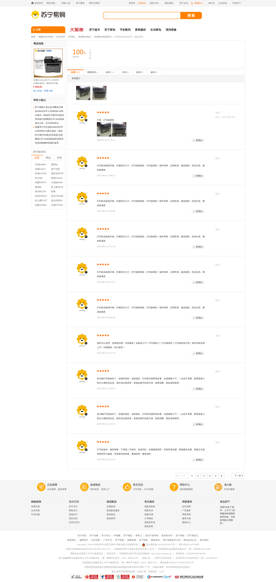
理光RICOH (40, 191)
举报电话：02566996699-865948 (191, 553)
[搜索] (144, 15)
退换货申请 (149, 522)
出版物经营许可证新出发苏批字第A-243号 (134, 549)
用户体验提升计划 (171, 540)
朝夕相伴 (204, 540)
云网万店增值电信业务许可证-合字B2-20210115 (87, 549)
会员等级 (35, 510)
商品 (48, 157)
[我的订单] (155, 3)
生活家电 (155, 29)
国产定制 (55, 169)
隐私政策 (155, 540)
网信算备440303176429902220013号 (177, 562)
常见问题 (35, 514)
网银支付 (73, 510)
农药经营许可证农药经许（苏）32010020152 (196, 558)
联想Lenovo (56, 178)
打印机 (71, 36)
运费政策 (111, 506)
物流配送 (112, 501)
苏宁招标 (143, 540)
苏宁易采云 (193, 535)
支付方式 (74, 501)
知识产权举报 (151, 535)
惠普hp (54, 164)
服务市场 (186, 518)
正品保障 (52, 484)
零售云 (138, 535)
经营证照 (111, 553)
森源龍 (38, 187)
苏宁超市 (94, 29)
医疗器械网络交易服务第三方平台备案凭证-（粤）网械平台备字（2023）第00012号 (98, 558)
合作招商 (186, 506)
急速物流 (95, 484)
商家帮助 (186, 514)
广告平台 (107, 540)
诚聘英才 (83, 540)
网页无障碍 (94, 3)
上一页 (181, 475)
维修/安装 (149, 514)
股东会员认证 (190, 540)
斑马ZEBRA (57, 200)
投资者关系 (166, 535)
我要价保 (148, 510)
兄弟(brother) (84, 36)
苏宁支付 (73, 506)
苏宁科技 (82, 535)
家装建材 (140, 29)
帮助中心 (185, 484)
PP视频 (116, 535)
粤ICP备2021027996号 (189, 544)
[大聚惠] (77, 29)
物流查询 (111, 518)
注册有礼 (142, 3)
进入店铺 (37, 91)
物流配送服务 (113, 510)
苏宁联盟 (119, 540)
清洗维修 (171, 29)
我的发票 (148, 526)
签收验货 (111, 514)
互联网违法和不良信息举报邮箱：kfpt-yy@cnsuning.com (145, 553)
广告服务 (186, 510)
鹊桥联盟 (131, 540)
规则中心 (186, 522)
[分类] (48, 29)
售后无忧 (138, 484)
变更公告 (146, 558)
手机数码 (125, 29)
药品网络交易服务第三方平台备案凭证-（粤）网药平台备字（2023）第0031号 (119, 562)
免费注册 (35, 506)
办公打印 (60, 36)
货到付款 (73, 518)
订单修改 (148, 518)
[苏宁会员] (184, 3)
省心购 (228, 484)
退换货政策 (149, 506)
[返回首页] (38, 3)
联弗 (53, 191)
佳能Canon (40, 169)
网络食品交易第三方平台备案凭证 (86, 553)
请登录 (132, 3)
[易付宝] (212, 3)
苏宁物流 (128, 535)
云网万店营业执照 (163, 558)
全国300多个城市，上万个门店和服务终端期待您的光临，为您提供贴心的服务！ (227, 515)
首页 (33, 36)
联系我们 (71, 540)
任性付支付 (74, 522)
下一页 (238, 475)
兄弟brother (40, 164)
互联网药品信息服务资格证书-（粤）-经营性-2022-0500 (184, 549)
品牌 (36, 157)
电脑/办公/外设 (46, 36)
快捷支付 (73, 514)
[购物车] (198, 3)
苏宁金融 (94, 535)
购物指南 (36, 501)
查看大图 (48, 91)
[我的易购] (170, 3)
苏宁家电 (109, 29)
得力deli (39, 178)
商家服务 (187, 501)
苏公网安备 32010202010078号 (158, 544)
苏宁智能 (180, 535)
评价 (59, 157)
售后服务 (149, 501)
